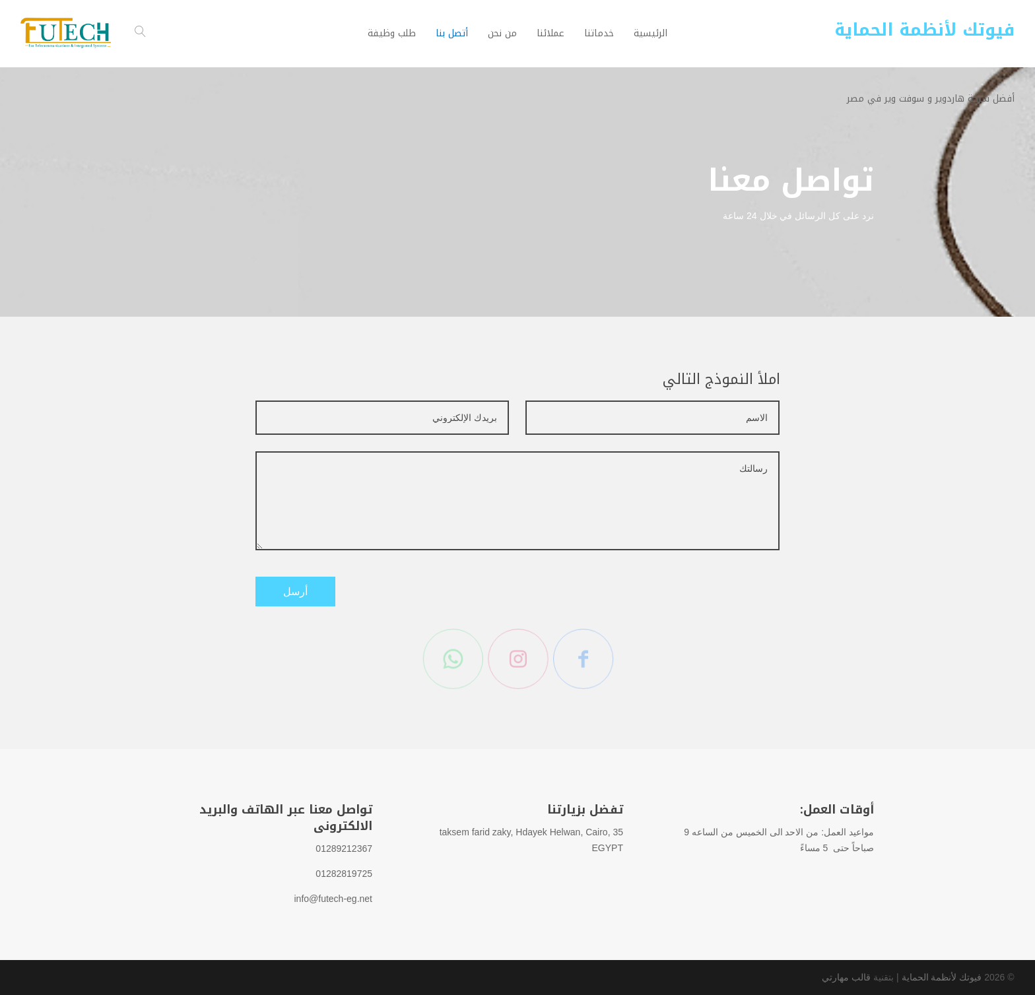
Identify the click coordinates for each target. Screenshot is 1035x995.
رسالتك (517, 500)
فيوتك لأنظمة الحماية (942, 977)
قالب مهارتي (846, 977)
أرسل (295, 591)
